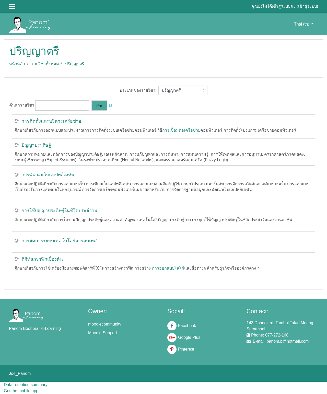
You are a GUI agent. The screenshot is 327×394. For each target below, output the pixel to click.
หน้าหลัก (17, 64)
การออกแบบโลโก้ (168, 268)
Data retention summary (26, 385)
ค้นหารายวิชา (21, 105)
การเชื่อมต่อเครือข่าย (181, 130)
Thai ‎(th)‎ (302, 24)
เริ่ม (99, 106)
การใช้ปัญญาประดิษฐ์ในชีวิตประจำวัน (59, 210)
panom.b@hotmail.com (288, 341)
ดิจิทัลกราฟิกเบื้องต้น (42, 259)
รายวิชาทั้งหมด (45, 64)
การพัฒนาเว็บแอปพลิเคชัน (47, 174)
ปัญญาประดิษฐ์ (36, 145)
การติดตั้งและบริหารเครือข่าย (51, 121)
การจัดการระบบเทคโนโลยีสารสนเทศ (59, 240)
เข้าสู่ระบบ (307, 6)
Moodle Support (102, 333)
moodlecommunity (104, 324)
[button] (111, 105)
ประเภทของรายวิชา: (138, 90)
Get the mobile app (21, 391)
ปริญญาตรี (74, 64)
